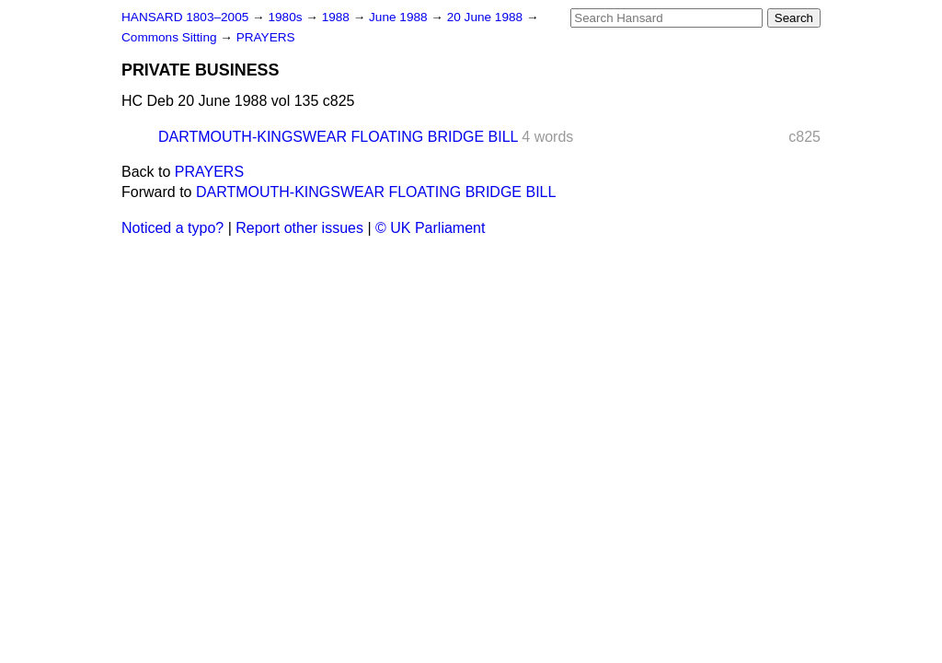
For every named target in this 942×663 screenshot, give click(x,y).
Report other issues (299, 228)
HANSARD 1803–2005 (184, 17)
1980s (286, 17)
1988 (337, 17)
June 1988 (400, 17)
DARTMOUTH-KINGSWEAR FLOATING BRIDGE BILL (338, 137)
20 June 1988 (486, 17)
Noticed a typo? (172, 228)
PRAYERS (265, 37)
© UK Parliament (430, 228)
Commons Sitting (170, 37)
